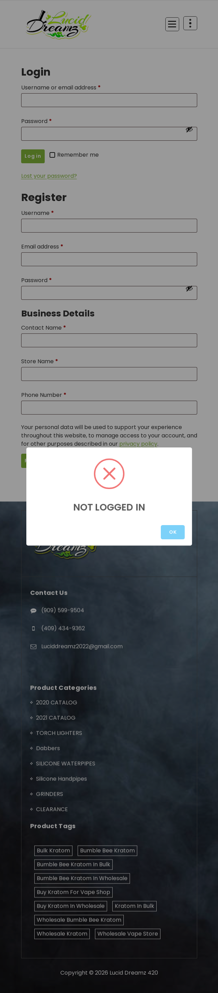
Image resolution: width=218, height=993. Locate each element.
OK (172, 532)
